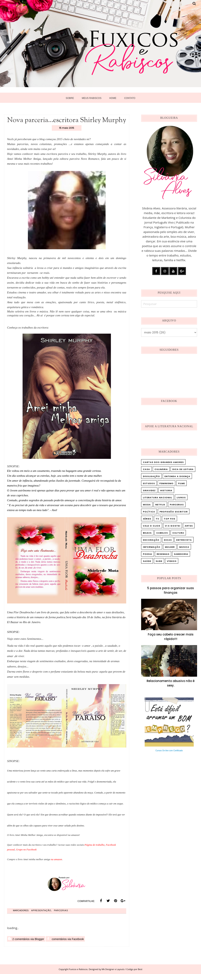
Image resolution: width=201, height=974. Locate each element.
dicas (168, 539)
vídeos (171, 561)
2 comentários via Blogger (26, 939)
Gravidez (149, 490)
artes (189, 525)
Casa (146, 469)
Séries (147, 518)
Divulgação (151, 476)
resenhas (163, 554)
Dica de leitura (183, 469)
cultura (178, 532)
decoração (151, 539)
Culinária (161, 469)
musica (184, 547)
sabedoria (181, 554)
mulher (170, 547)
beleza (147, 532)
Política (149, 511)
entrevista (184, 539)
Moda (147, 504)
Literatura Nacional (157, 497)
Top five (169, 518)
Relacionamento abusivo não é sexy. (171, 683)
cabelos (162, 532)
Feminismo (166, 483)
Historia (166, 490)
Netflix (160, 504)
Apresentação (41, 910)
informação (151, 547)
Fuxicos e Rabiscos (78, 969)
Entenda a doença (177, 476)
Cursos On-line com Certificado (169, 750)
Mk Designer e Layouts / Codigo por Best (122, 969)
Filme (181, 483)
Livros (181, 497)
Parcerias (61, 910)
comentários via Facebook (65, 939)
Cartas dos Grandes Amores (163, 462)
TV (157, 518)
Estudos (149, 483)
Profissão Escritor (174, 511)
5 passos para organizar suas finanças (170, 590)
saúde (147, 561)
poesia (147, 554)
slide (159, 561)
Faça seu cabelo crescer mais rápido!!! (171, 636)
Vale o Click (151, 525)
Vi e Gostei (172, 525)
